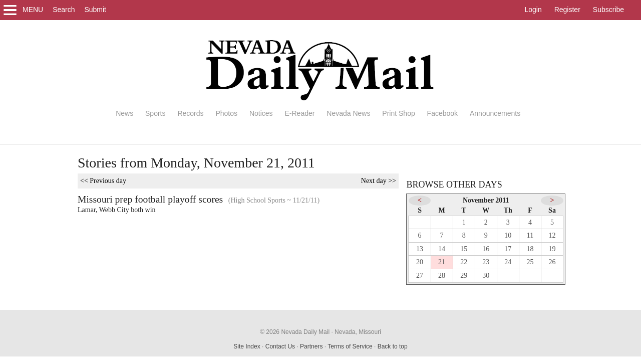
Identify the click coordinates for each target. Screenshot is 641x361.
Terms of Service (350, 346)
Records (190, 113)
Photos (226, 113)
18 (529, 249)
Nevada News (348, 113)
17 (507, 249)
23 (485, 262)
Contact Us (280, 346)
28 (441, 275)
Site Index (246, 346)
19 (552, 249)
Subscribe (608, 10)
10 (507, 235)
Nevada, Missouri (358, 331)
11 (530, 235)
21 (441, 262)
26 (552, 262)
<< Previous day (103, 181)
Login (532, 10)
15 (463, 249)
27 (419, 275)
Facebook (442, 113)
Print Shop (398, 113)
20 (419, 262)
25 (529, 262)
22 (463, 262)
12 (552, 235)
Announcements (495, 113)
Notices (261, 113)
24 (507, 262)
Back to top (393, 346)
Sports (155, 113)
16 (485, 249)
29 (463, 275)
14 (441, 249)
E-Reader (299, 113)
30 (485, 275)
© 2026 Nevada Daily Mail (295, 331)
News (124, 113)
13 (419, 249)
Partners (311, 346)
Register (567, 10)
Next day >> (378, 181)
